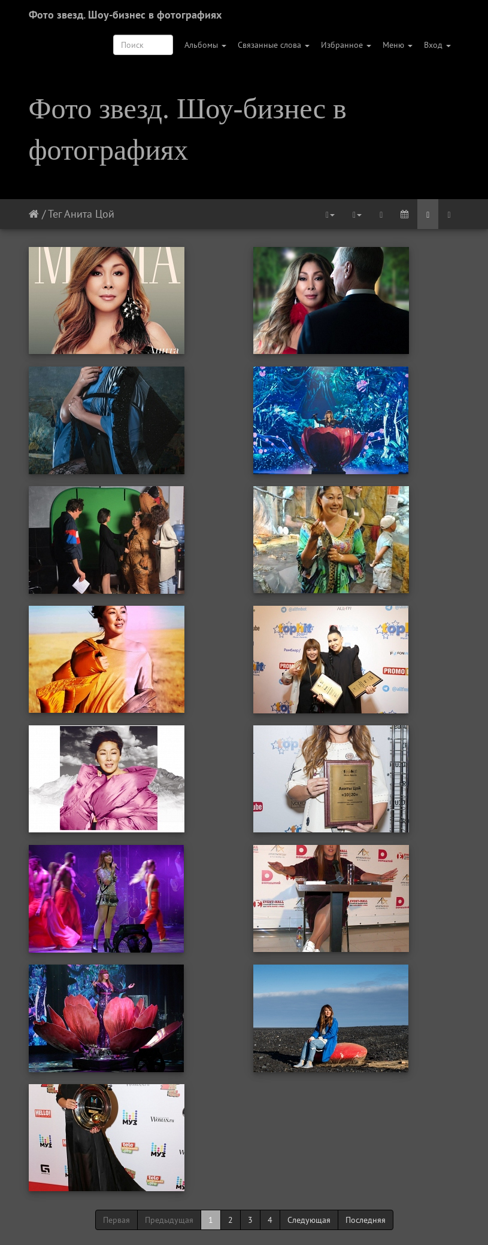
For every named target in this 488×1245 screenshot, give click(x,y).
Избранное (346, 44)
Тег (55, 214)
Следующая (309, 1220)
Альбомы (205, 44)
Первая (116, 1220)
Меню (398, 44)
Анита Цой (89, 214)
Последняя (365, 1220)
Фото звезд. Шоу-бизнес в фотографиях (125, 15)
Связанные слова (274, 44)
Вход (437, 44)
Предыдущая (169, 1220)
